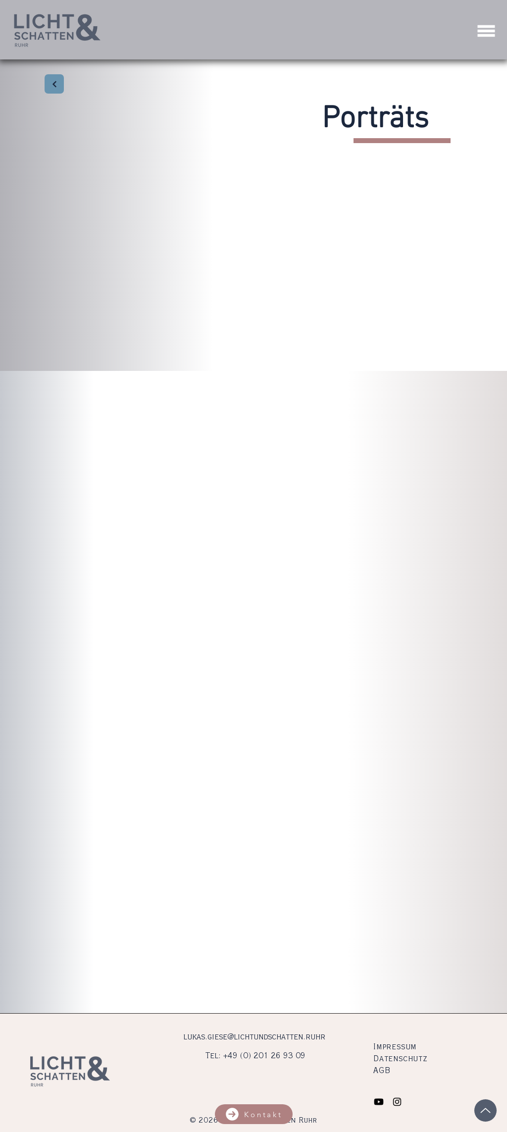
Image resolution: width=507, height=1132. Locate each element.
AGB (381, 1071)
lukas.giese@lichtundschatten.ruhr (254, 1037)
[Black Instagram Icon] (397, 1101)
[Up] (485, 1110)
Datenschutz (400, 1059)
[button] (486, 31)
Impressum (394, 1047)
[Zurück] (54, 84)
